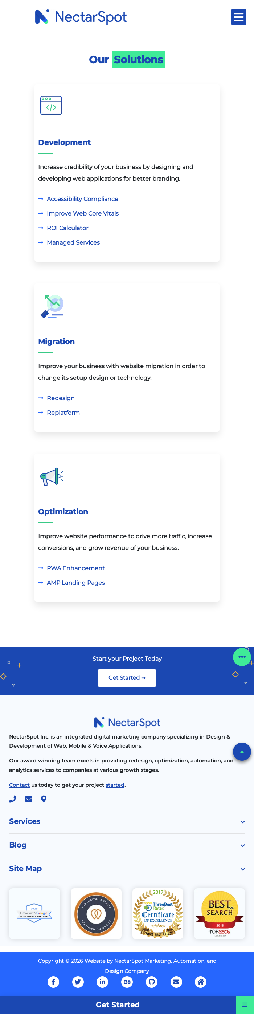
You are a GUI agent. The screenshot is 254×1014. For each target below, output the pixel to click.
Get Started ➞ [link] (127, 677)
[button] (242, 752)
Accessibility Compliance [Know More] (82, 199)
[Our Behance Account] (127, 982)
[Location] (47, 799)
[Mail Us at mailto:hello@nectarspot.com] (32, 799)
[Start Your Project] (115, 785)
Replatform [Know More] (63, 412)
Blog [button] (127, 845)
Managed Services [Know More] (73, 242)
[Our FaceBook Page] (53, 982)
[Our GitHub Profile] (151, 982)
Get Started (118, 1005)
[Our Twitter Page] (78, 982)
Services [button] (127, 821)
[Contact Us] (19, 785)
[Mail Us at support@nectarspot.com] (176, 982)
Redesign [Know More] (61, 398)
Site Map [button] (127, 868)
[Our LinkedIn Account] (102, 982)
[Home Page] (80, 16)
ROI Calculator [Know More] (67, 228)
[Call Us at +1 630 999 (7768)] (16, 799)
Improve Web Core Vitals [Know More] (83, 213)
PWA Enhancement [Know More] (76, 568)
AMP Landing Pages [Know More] (76, 582)
